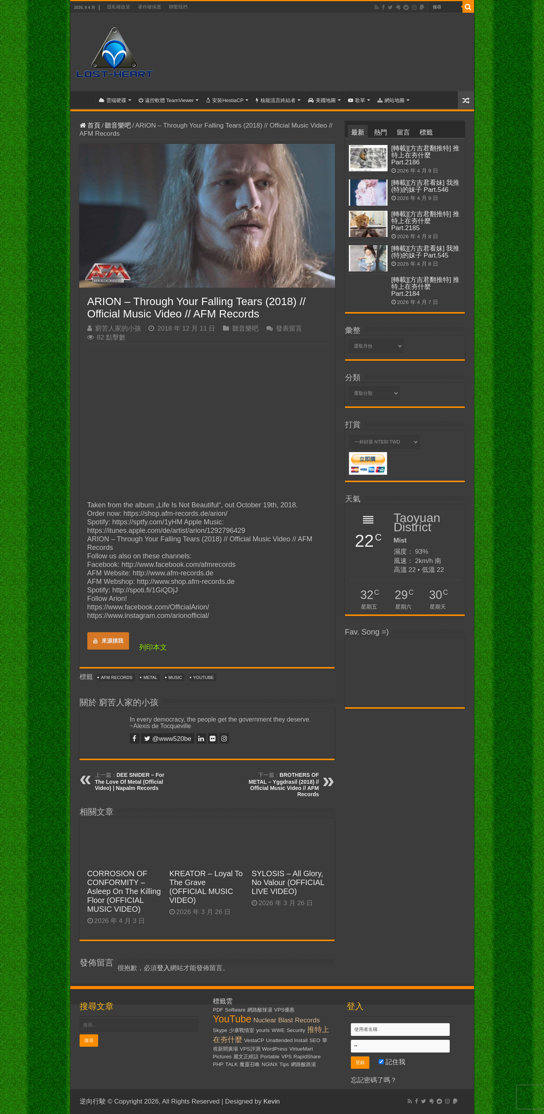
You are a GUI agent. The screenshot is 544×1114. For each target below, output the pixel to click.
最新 (357, 132)
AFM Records (116, 677)
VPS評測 (250, 1049)
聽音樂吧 (118, 125)
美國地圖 (322, 100)
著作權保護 (149, 7)
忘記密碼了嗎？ (374, 1080)
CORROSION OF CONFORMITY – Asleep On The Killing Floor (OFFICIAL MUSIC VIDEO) (124, 891)
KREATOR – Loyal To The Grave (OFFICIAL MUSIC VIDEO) (206, 886)
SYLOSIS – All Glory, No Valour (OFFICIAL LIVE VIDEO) (288, 882)
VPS (286, 1056)
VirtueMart (301, 1049)
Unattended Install (286, 1040)
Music (175, 677)
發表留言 (289, 328)
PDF (218, 1010)
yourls (263, 1030)
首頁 (84, 99)
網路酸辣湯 (259, 1010)
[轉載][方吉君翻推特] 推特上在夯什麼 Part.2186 (425, 155)
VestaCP (254, 1040)
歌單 (356, 100)
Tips (284, 1064)
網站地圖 (391, 100)
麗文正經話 (245, 1056)
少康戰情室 (241, 1030)
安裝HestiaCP (224, 100)
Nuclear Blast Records (286, 1020)
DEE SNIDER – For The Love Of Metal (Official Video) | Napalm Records (130, 781)
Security (296, 1030)
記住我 (392, 1062)
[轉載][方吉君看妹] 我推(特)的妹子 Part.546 (425, 186)
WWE (278, 1030)
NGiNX (269, 1064)
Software (235, 1010)
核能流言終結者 (276, 100)
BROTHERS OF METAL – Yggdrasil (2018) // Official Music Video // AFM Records (283, 784)
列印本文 (153, 647)
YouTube (203, 677)
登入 (163, 968)
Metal (150, 677)
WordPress (274, 1049)
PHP (218, 1064)
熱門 (380, 132)
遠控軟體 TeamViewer (166, 100)
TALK (231, 1064)
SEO (314, 1040)
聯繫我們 (178, 7)
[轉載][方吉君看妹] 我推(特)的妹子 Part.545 (425, 252)
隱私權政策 (118, 7)
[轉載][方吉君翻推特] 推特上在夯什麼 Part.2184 (425, 286)
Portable (270, 1056)
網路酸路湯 (303, 1064)
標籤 (426, 132)
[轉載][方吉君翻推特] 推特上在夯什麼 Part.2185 (425, 221)
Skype (220, 1030)
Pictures (222, 1056)
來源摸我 (108, 641)
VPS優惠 (284, 1010)
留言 (403, 132)
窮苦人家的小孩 (118, 328)
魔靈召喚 (250, 1064)
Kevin (272, 1101)
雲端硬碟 (112, 100)
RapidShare (307, 1056)
